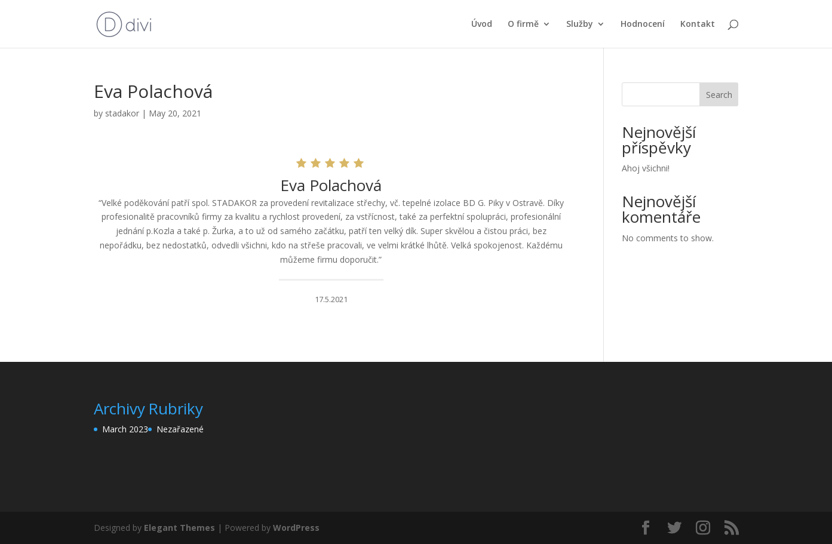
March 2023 (125, 429)
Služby (579, 24)
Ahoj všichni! (646, 168)
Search (719, 94)
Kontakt (697, 24)
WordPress (296, 527)
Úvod (481, 24)
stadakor (122, 113)
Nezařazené (180, 429)
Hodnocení (643, 24)
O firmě (523, 24)
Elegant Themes (179, 527)
